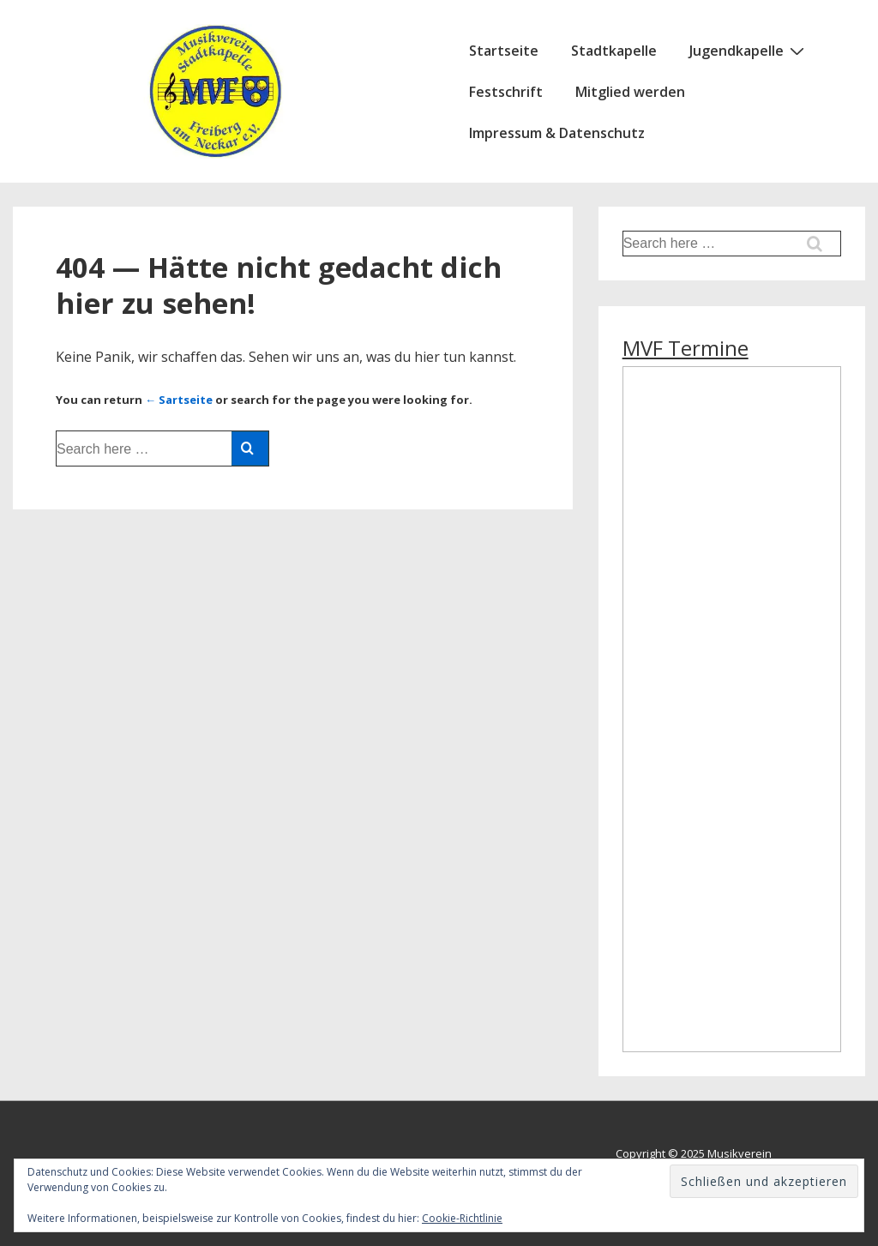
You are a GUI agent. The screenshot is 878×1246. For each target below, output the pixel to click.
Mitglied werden (630, 91)
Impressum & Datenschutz (557, 132)
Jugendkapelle (749, 50)
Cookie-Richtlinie (462, 1218)
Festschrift (506, 91)
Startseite (503, 50)
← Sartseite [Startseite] (179, 399)
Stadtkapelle (614, 50)
